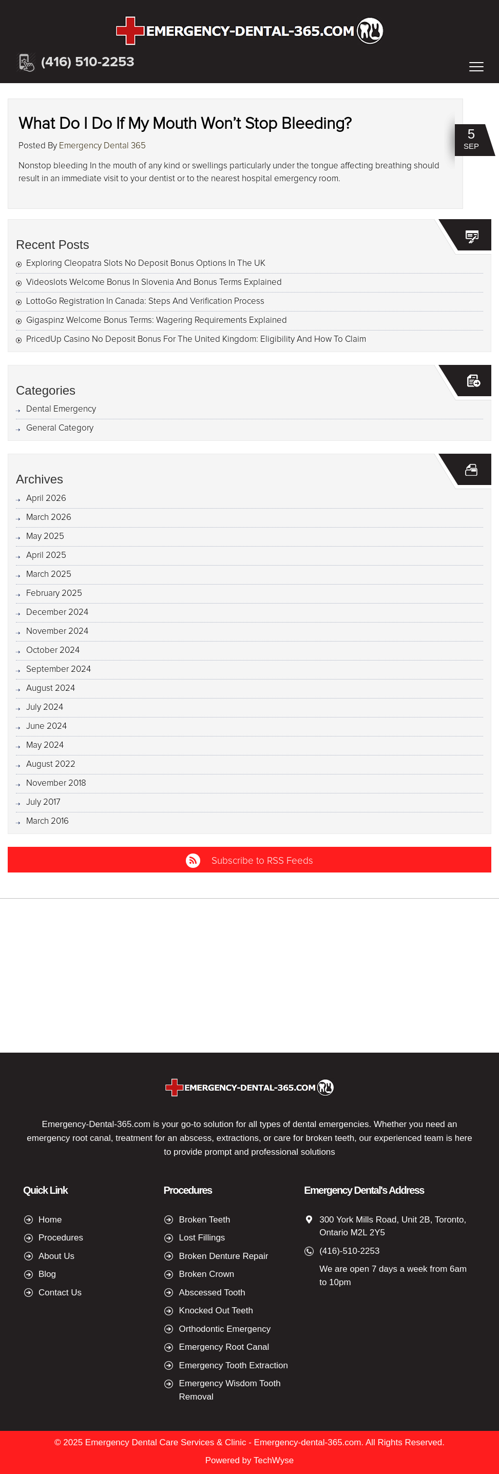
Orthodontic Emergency (225, 1329)
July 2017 (43, 802)
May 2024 (45, 745)
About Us (56, 1256)
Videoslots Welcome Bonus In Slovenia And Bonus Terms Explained (154, 282)
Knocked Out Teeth (216, 1310)
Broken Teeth (205, 1220)
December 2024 (57, 612)
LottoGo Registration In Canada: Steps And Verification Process (145, 301)
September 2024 (58, 669)
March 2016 (47, 821)
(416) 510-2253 (88, 62)
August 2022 (50, 764)
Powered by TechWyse (249, 1460)
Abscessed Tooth (212, 1292)
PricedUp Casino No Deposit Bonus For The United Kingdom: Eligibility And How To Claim (196, 339)
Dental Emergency (61, 409)
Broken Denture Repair (223, 1256)
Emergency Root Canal (224, 1347)
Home (50, 1220)
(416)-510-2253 (349, 1251)
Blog (47, 1274)
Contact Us (60, 1292)
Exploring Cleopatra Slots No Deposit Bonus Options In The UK (145, 263)
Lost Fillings (202, 1238)
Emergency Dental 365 (102, 146)
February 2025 (54, 593)
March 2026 (48, 517)
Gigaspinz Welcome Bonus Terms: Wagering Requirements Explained (156, 320)
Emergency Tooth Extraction (233, 1365)
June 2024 (46, 726)
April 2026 (46, 498)
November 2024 (57, 631)
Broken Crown (207, 1274)
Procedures (61, 1238)
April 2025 (46, 555)
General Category (59, 428)
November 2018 (56, 783)
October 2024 (53, 650)
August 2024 (50, 688)
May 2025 (45, 536)
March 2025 (48, 574)
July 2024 (44, 707)
